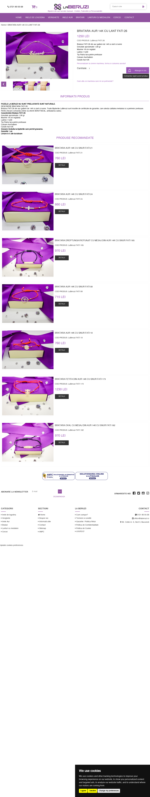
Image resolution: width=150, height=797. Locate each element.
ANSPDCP (80, 531)
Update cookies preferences (11, 545)
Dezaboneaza (59, 496)
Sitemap (42, 528)
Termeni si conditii (83, 518)
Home (19, 17)
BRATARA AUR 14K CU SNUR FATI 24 (74, 194)
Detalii (62, 165)
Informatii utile (44, 522)
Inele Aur (67, 17)
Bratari (80, 17)
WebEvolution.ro (142, 540)
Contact (129, 17)
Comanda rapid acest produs (136, 76)
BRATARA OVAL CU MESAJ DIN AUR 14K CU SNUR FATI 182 (85, 425)
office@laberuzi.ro (140, 518)
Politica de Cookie (83, 528)
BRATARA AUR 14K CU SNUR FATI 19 (74, 333)
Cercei (117, 17)
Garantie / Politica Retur (85, 522)
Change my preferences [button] (109, 791)
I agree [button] (83, 791)
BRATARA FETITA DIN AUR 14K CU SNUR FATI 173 (80, 379)
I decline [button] (92, 791)
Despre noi (43, 518)
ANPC (41, 532)
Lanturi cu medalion (99, 17)
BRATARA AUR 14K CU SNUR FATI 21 (74, 148)
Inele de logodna (35, 17)
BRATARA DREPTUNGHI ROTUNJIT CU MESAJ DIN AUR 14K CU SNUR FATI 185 (95, 240)
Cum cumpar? (81, 515)
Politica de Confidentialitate (86, 525)
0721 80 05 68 (15, 7)
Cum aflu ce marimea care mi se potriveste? (95, 81)
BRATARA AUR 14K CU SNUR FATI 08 (74, 287)
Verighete (53, 17)
